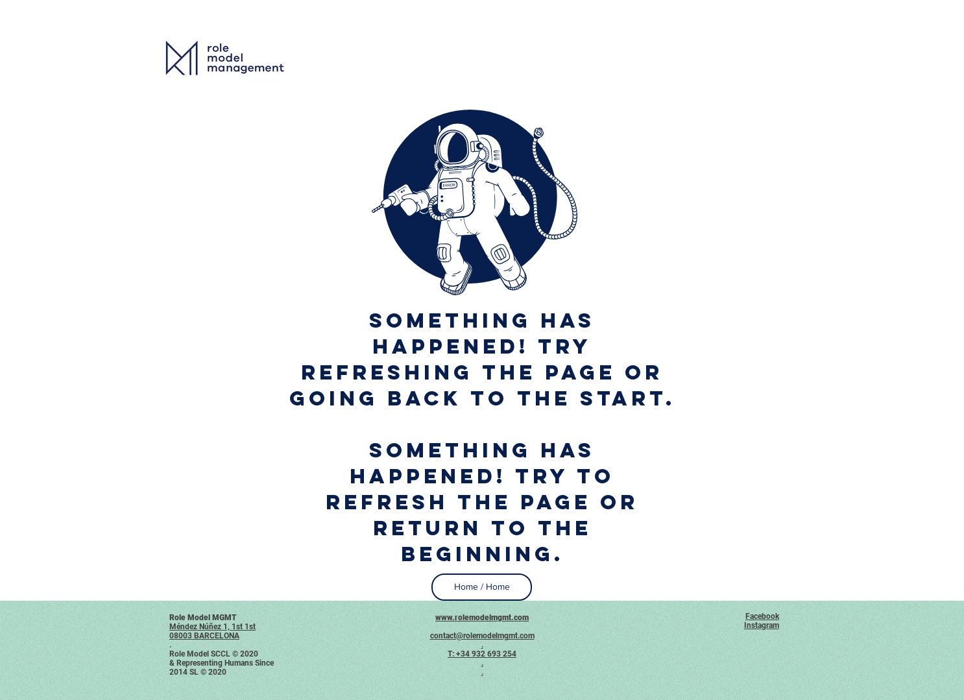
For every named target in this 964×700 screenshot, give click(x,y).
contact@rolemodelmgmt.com (482, 635)
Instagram (761, 625)
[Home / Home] (481, 587)
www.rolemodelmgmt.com (482, 617)
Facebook (762, 616)
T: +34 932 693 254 (482, 653)
